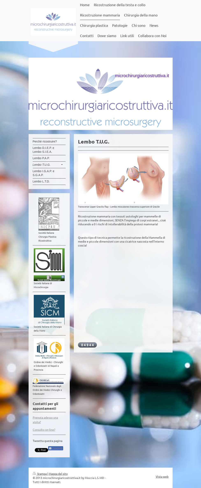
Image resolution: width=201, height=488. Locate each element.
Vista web (162, 476)
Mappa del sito (58, 473)
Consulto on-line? (44, 429)
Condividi (56, 448)
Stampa (40, 473)
